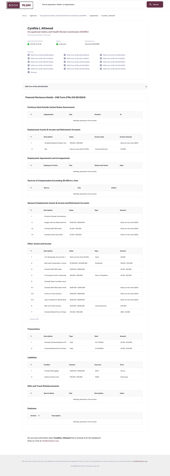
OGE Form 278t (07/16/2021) (42, 65)
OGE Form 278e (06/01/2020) (42, 69)
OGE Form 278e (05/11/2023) (42, 58)
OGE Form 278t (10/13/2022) (114, 58)
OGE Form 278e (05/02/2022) (78, 62)
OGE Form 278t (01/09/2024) (114, 55)
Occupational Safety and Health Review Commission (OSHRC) (63, 16)
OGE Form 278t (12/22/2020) (114, 65)
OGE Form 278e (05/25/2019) (78, 69)
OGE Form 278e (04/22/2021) (78, 65)
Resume (34, 72)
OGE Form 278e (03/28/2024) (42, 55)
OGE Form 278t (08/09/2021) (114, 62)
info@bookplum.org (50, 441)
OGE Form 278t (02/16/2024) (78, 55)
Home (24, 16)
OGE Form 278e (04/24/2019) (114, 69)
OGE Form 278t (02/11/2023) (78, 58)
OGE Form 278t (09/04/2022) (42, 62)
